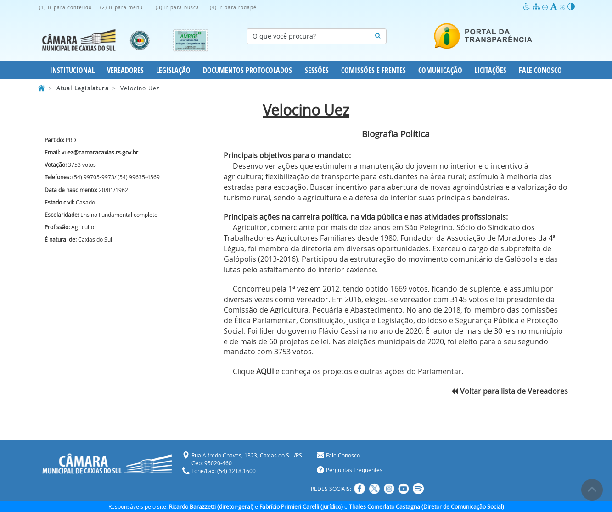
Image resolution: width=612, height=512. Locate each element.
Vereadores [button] (125, 70)
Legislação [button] (173, 70)
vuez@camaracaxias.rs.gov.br (100, 152)
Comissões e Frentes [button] (373, 70)
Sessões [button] (317, 70)
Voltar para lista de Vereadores (509, 391)
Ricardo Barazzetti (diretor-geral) (211, 506)
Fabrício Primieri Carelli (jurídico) (301, 506)
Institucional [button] (72, 70)
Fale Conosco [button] (540, 70)
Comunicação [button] (440, 70)
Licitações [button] (490, 70)
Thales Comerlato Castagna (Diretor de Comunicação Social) (426, 506)
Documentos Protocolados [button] (247, 70)
